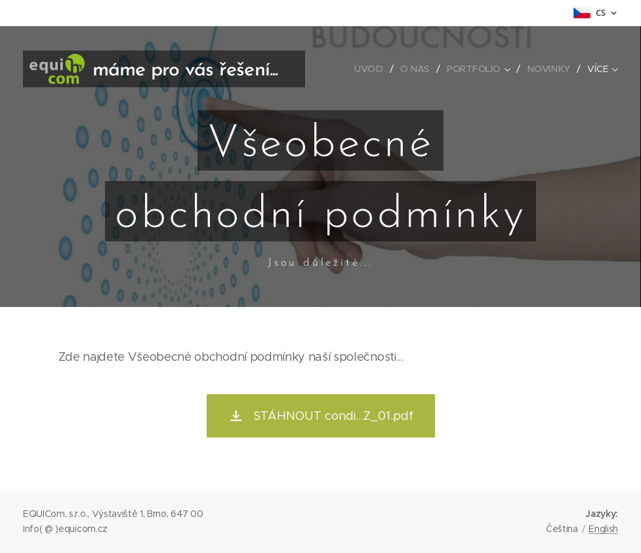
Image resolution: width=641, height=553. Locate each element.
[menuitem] (372, 68)
